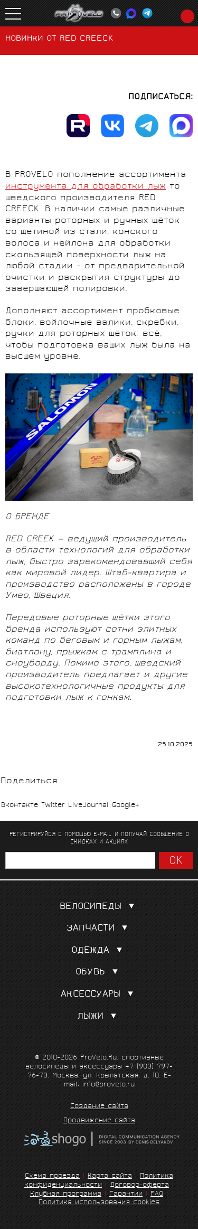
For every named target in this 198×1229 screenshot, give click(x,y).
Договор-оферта (139, 1185)
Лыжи (99, 1016)
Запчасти (99, 928)
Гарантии (126, 1194)
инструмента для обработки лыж (85, 186)
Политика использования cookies (99, 1202)
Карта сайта (110, 1176)
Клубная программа (65, 1194)
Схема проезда (52, 1176)
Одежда (99, 950)
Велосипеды (99, 907)
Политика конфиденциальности (98, 1181)
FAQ (156, 1194)
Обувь (99, 972)
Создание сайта (99, 1107)
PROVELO (79, 13)
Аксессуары (99, 994)
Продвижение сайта (99, 1121)
